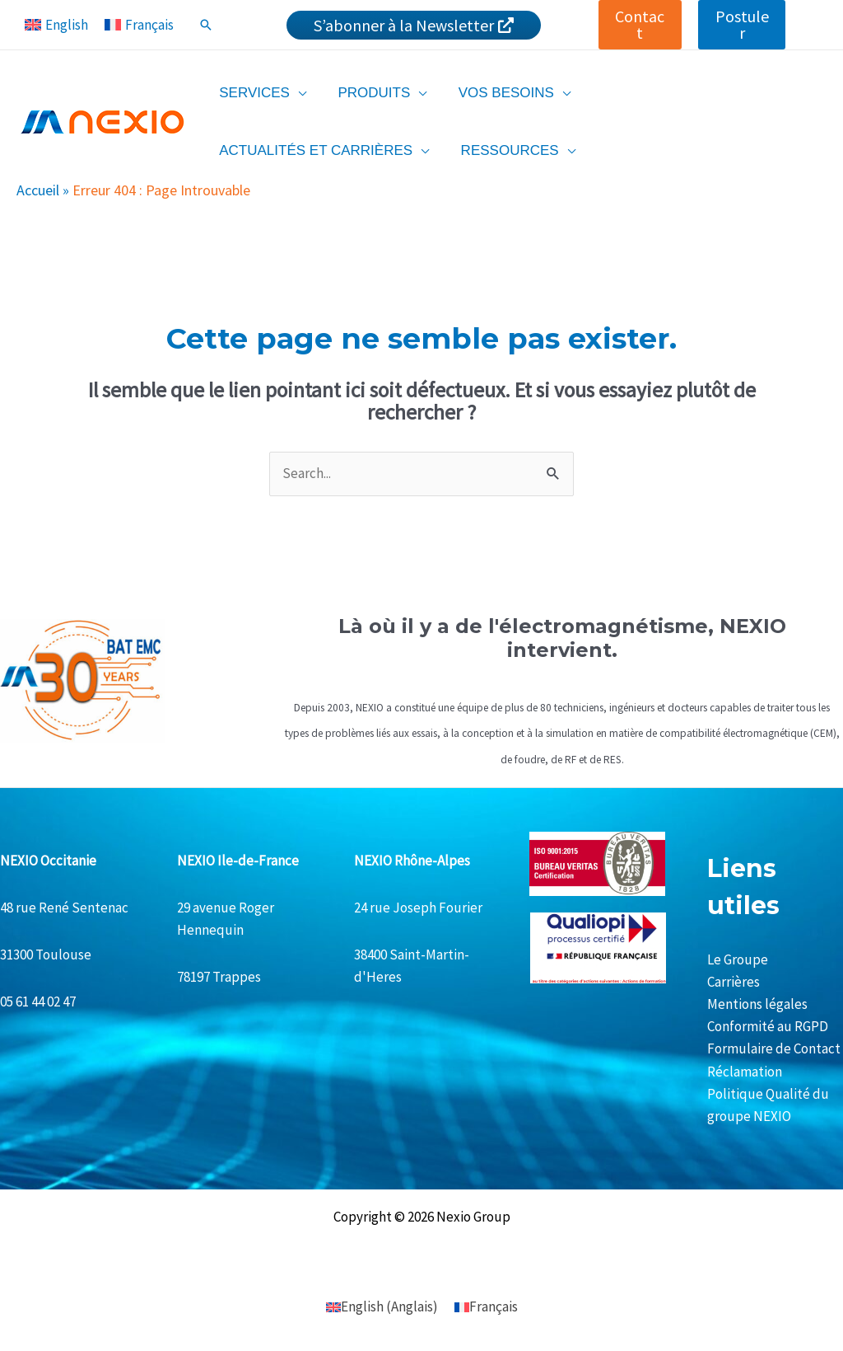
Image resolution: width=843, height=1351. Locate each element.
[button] (640, 24)
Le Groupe (737, 959)
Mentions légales (757, 1004)
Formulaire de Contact (774, 1048)
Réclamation (744, 1072)
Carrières (733, 982)
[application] (296, 93)
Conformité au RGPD (767, 1026)
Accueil (37, 190)
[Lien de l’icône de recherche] (205, 24)
